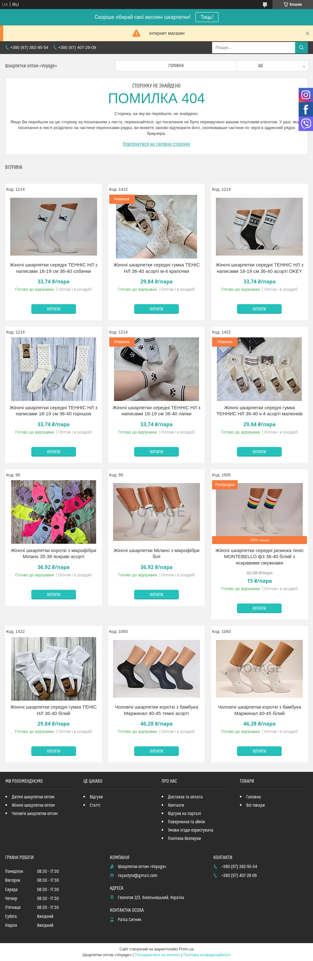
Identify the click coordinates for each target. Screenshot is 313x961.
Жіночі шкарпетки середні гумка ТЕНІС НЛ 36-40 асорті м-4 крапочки (156, 268)
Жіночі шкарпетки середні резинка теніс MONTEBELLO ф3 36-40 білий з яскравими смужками (259, 556)
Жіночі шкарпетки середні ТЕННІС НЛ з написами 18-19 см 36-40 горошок (53, 411)
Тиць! (207, 17)
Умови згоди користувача (190, 830)
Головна (176, 65)
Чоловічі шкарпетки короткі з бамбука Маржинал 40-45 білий (259, 710)
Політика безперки (184, 838)
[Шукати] (301, 47)
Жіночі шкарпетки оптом (33, 805)
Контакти (176, 805)
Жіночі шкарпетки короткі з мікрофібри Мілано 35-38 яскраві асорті (53, 553)
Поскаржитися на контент (157, 955)
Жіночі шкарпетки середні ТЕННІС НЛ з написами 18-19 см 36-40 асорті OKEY (259, 268)
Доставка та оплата (185, 797)
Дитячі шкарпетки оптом (33, 797)
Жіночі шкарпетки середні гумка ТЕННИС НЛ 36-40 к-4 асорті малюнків (260, 411)
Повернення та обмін (186, 822)
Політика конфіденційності (207, 955)
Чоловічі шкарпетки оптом (35, 813)
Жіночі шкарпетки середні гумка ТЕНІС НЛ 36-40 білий (53, 710)
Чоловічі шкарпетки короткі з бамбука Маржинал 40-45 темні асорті (156, 710)
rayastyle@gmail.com (137, 875)
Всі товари (255, 805)
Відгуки (96, 797)
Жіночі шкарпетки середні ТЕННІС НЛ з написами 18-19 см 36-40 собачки (53, 268)
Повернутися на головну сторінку (156, 144)
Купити (53, 309)
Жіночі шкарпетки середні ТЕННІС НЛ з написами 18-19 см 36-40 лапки (157, 411)
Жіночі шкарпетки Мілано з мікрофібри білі (156, 553)
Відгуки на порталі (184, 813)
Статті (95, 805)
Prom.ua (186, 949)
